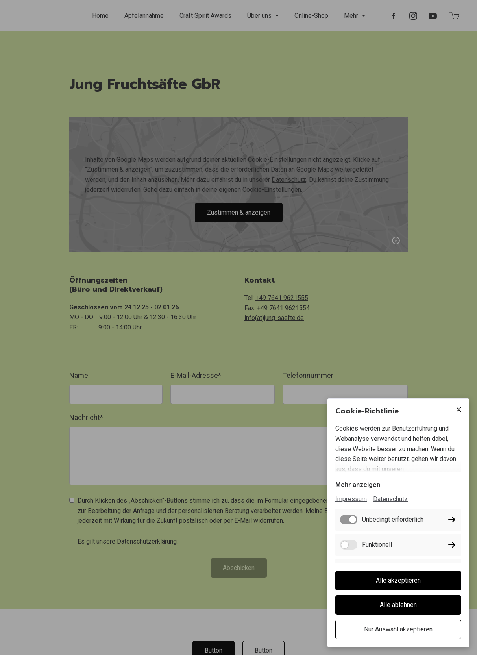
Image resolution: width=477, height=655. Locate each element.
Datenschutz (390, 499)
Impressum (351, 499)
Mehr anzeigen (357, 484)
